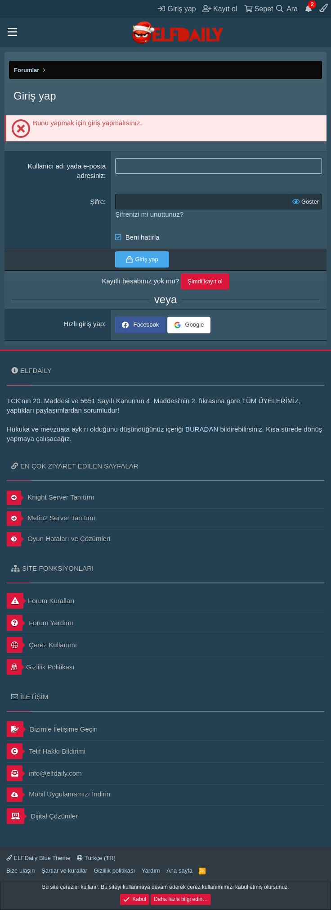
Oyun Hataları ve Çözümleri (58, 539)
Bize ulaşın (20, 870)
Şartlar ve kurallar (64, 870)
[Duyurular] (308, 8)
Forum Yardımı (40, 623)
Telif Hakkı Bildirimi (46, 751)
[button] (12, 32)
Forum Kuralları (40, 601)
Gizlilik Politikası (41, 667)
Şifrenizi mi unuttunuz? (149, 214)
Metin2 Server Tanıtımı (51, 518)
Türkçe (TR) (96, 858)
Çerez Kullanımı (42, 645)
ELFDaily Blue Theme (38, 858)
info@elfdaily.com (44, 773)
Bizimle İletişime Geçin (52, 729)
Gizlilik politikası (114, 870)
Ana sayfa (179, 870)
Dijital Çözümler (42, 816)
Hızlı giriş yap (83, 324)
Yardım (151, 870)
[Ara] (286, 8)
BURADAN (201, 429)
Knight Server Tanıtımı (50, 498)
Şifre (97, 201)
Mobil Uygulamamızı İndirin (58, 794)
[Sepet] (259, 8)
